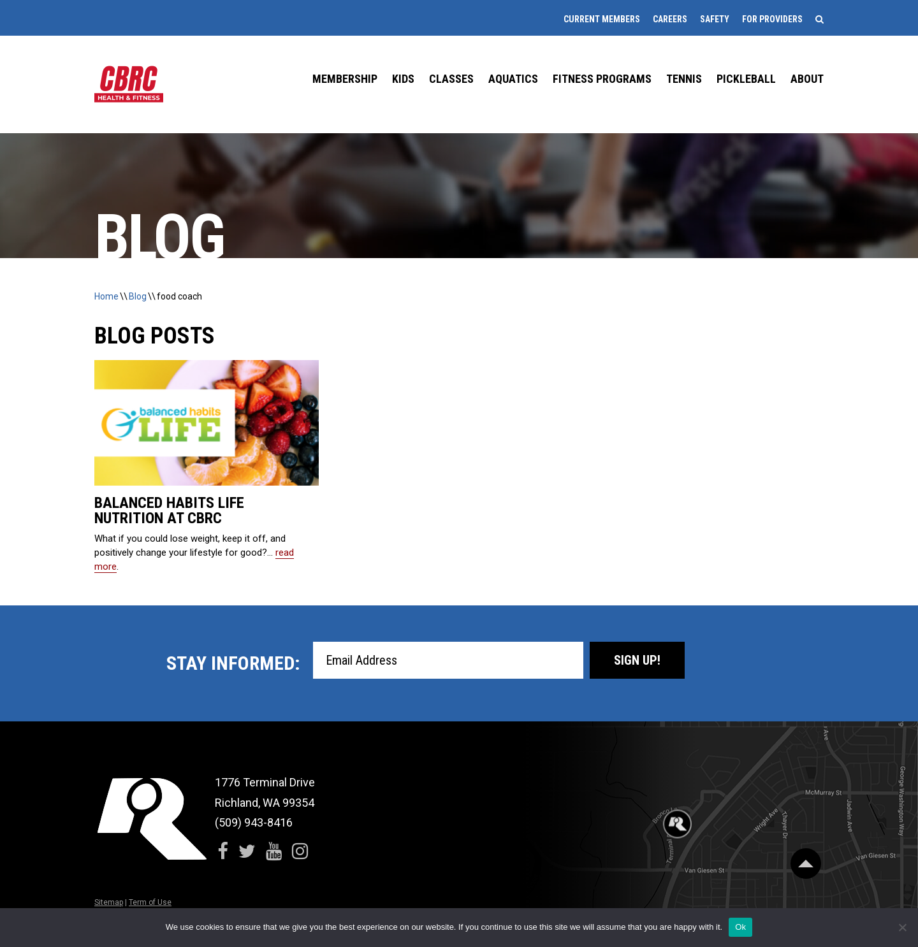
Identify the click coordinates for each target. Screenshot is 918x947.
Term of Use (150, 902)
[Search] (819, 19)
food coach (179, 296)
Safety (714, 19)
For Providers (772, 19)
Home (106, 296)
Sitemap (108, 902)
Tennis (684, 78)
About (807, 78)
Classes (451, 78)
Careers (670, 19)
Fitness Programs (602, 78)
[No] (902, 927)
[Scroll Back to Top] (805, 862)
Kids (403, 78)
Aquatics (513, 78)
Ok (740, 927)
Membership (344, 78)
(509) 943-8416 (254, 822)
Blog (138, 296)
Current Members (602, 19)
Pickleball (746, 78)
